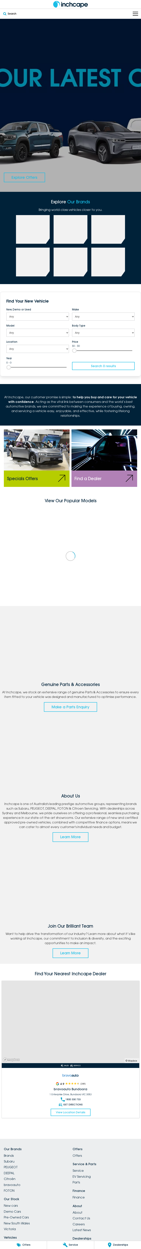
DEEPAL (9, 1173)
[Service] (70, 1245)
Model (10, 325)
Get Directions (70, 1105)
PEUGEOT (11, 1167)
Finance (79, 1197)
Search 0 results (103, 366)
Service (78, 1170)
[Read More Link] (70, 1022)
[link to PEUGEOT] (70, 229)
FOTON (9, 1190)
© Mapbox (131, 1060)
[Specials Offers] (37, 458)
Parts (76, 1182)
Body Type (78, 325)
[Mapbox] (12, 1060)
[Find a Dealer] (104, 458)
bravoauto (12, 1185)
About (77, 1212)
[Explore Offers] (24, 177)
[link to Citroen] (108, 262)
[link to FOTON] (33, 262)
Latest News (82, 1230)
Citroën (9, 1179)
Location (11, 341)
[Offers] (23, 1245)
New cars (11, 1205)
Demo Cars (12, 1211)
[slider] (74, 350)
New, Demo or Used (18, 309)
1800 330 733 (71, 1099)
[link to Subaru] (33, 229)
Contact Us (81, 1218)
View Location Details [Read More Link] (70, 1112)
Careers (79, 1224)
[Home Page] (70, 4)
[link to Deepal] (108, 229)
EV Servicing (82, 1176)
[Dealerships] (117, 1245)
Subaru (9, 1161)
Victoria (10, 1229)
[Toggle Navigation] (135, 14)
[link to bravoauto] (70, 262)
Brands (9, 1156)
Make (75, 309)
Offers (77, 1156)
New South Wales (17, 1223)
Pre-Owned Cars (16, 1217)
